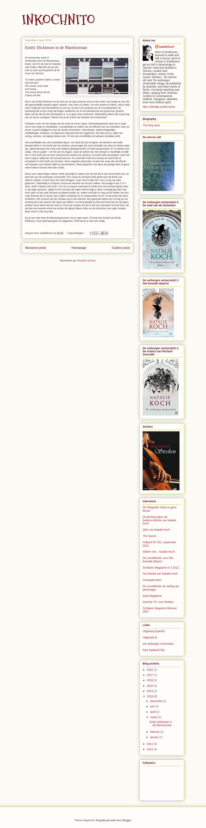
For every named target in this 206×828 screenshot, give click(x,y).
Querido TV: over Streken (158, 601)
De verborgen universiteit (158, 643)
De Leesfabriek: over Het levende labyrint (158, 559)
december (156, 701)
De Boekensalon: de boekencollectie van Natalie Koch (159, 520)
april (153, 711)
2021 (150, 669)
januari (154, 737)
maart (154, 717)
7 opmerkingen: (76, 233)
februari (155, 731)
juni (152, 706)
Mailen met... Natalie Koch (159, 551)
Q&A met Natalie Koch (156, 529)
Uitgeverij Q (150, 637)
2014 (150, 691)
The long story (151, 125)
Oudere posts (121, 247)
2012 (150, 743)
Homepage (78, 247)
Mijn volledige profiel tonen (159, 106)
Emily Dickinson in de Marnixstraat (56, 47)
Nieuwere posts (35, 247)
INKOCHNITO (58, 19)
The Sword (149, 536)
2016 (150, 680)
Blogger (126, 820)
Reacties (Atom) (86, 260)
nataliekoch (166, 46)
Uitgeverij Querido (154, 631)
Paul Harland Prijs (154, 650)
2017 (150, 674)
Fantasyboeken (152, 580)
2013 (150, 696)
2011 (150, 749)
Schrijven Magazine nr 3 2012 (161, 567)
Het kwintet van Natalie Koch (160, 573)
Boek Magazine (152, 595)
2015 (150, 685)
